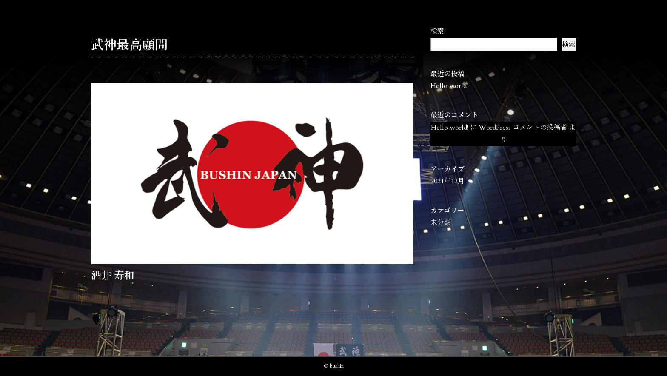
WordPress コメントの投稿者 (523, 127)
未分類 (440, 223)
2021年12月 (447, 181)
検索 (437, 31)
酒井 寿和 (112, 276)
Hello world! (449, 86)
